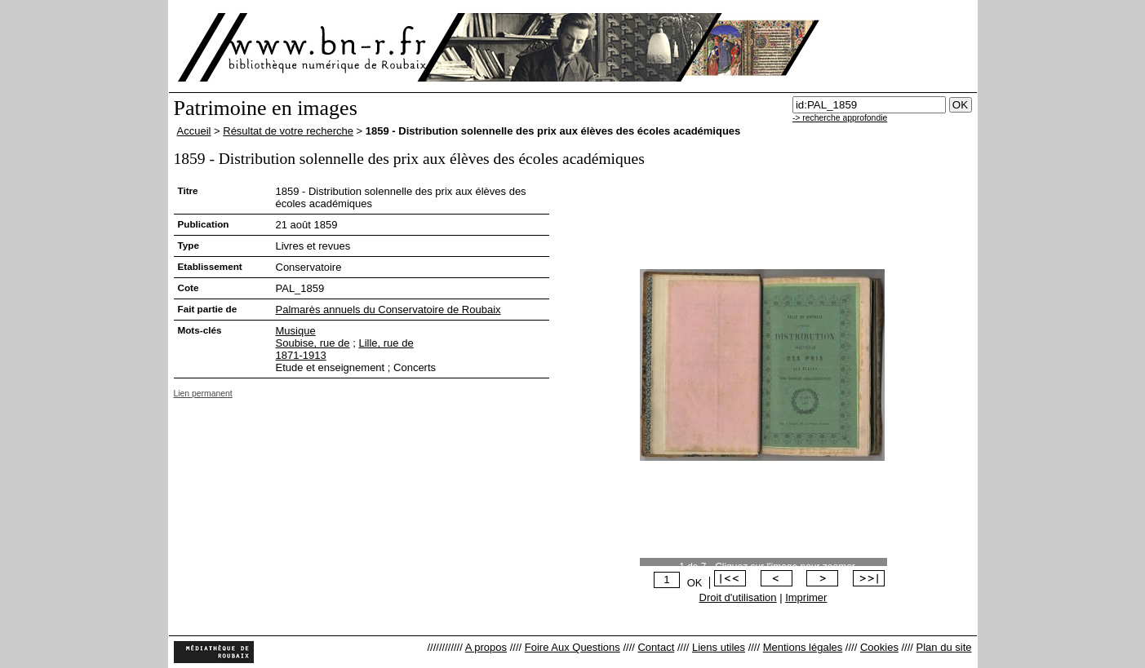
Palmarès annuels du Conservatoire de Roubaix (388, 309)
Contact (655, 647)
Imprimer (806, 597)
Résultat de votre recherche (288, 131)
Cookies (879, 647)
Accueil (194, 131)
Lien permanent (203, 393)
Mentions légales (803, 647)
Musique (296, 331)
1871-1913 (301, 355)
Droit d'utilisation (738, 597)
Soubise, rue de (313, 343)
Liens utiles (718, 647)
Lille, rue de (385, 343)
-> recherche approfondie (839, 117)
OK (695, 583)
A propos (486, 647)
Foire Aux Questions (572, 647)
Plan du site (944, 647)
